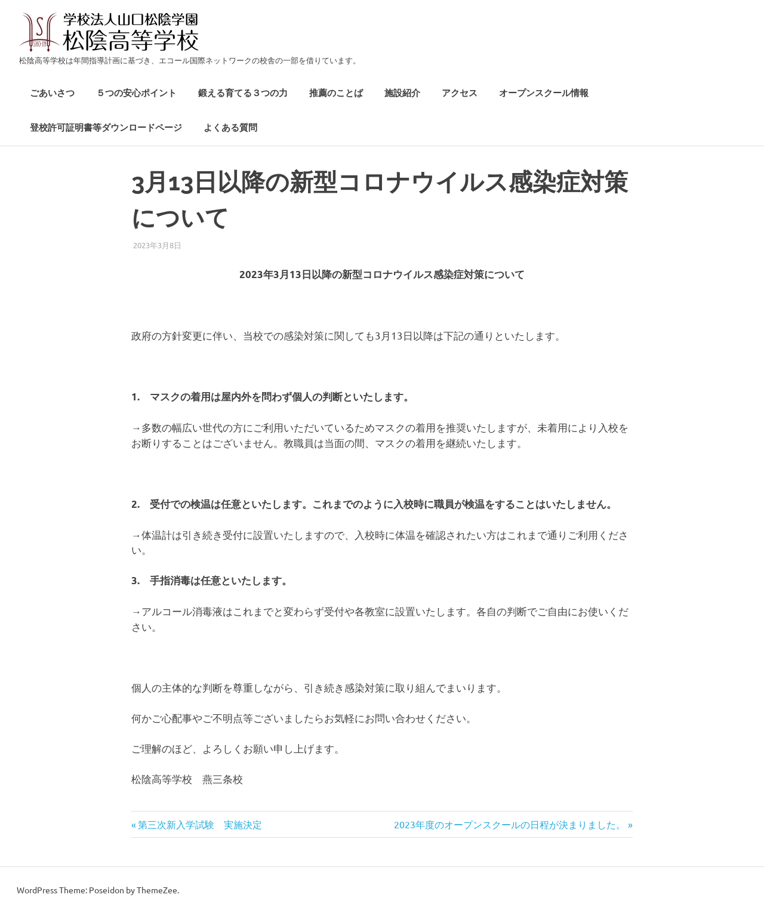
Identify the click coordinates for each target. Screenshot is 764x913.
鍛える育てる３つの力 (243, 93)
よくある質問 (230, 127)
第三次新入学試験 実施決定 (199, 824)
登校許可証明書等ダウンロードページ (106, 127)
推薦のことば (336, 93)
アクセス (460, 93)
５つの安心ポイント (136, 93)
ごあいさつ (52, 93)
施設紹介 (402, 93)
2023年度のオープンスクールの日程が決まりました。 (510, 824)
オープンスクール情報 (544, 93)
